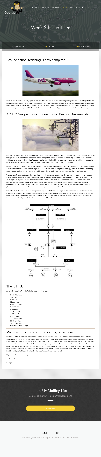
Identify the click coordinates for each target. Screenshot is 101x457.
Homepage (35, 7)
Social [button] (79, 7)
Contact (89, 7)
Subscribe (50, 408)
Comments (50, 46)
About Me (45, 7)
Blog (65, 7)
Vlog (71, 7)
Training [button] (55, 7)
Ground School (83, 46)
